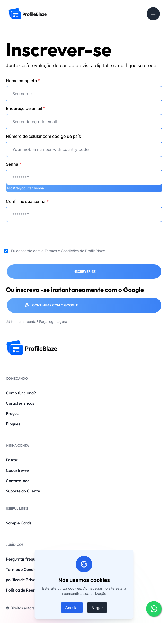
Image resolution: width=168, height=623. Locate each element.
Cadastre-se (17, 470)
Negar (97, 607)
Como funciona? (21, 392)
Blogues (13, 423)
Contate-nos (17, 480)
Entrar (12, 459)
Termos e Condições (62, 251)
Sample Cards (18, 522)
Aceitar (72, 607)
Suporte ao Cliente (23, 490)
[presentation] (45, 236)
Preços (12, 413)
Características (20, 403)
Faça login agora (53, 321)
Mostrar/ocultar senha (25, 188)
